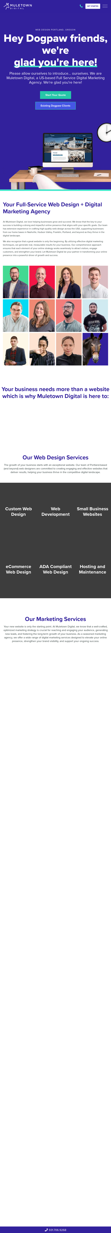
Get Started (93, 6)
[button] (105, 6)
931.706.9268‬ (81, 6)
